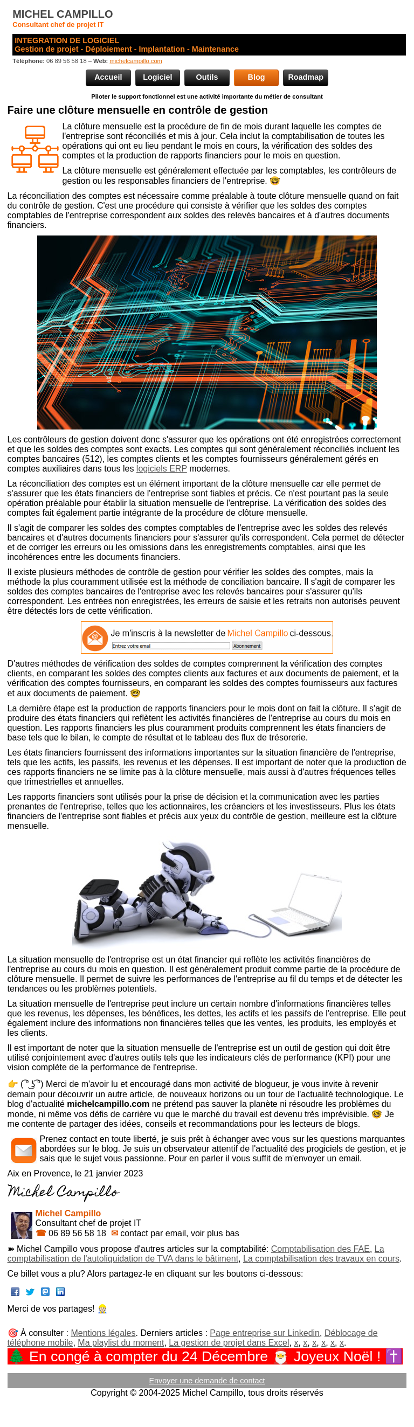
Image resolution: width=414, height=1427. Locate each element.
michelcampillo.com (135, 61)
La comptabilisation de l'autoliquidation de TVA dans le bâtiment (196, 1253)
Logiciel (157, 77)
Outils (207, 77)
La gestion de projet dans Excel (229, 1342)
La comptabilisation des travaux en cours (321, 1258)
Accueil (108, 77)
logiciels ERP (161, 468)
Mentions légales (103, 1333)
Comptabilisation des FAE (320, 1248)
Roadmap (305, 77)
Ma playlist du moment (121, 1342)
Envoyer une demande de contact (207, 1380)
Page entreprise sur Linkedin (265, 1333)
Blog (256, 77)
